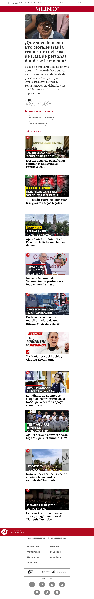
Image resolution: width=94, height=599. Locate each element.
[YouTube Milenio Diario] (37, 592)
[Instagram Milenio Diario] (52, 584)
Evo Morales (35, 117)
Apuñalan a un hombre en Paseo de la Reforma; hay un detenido (46, 242)
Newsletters (33, 546)
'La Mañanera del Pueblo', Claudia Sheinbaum (44, 358)
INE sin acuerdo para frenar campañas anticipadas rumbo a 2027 (45, 164)
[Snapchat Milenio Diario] (57, 592)
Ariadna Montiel (30, 3)
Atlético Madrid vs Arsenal (47, 3)
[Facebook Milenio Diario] (32, 584)
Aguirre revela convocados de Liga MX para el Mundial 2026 (47, 436)
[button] (2, 10)
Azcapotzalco (71, 3)
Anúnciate (32, 562)
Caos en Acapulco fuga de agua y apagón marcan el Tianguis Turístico (44, 516)
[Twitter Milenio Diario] (42, 584)
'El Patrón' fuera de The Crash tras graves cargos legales (47, 201)
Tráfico (80, 3)
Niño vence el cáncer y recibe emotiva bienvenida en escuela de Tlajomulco (46, 477)
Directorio (55, 546)
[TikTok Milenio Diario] (47, 592)
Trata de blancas (37, 123)
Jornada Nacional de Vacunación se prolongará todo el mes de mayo (44, 281)
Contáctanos (33, 552)
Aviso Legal (55, 557)
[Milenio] (47, 9)
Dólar (21, 3)
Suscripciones (34, 557)
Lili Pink (62, 3)
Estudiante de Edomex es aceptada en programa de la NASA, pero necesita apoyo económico (45, 400)
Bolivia (48, 117)
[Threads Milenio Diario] (62, 584)
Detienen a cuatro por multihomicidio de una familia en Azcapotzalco (43, 320)
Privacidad (55, 552)
